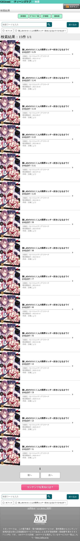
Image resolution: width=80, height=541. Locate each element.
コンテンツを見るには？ (40, 487)
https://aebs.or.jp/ (42, 537)
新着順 (23, 16)
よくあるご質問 (44, 508)
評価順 (45, 16)
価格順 (57, 16)
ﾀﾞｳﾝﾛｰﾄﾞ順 (34, 16)
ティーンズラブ (22, 1)
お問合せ (31, 508)
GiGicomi (5, 1)
